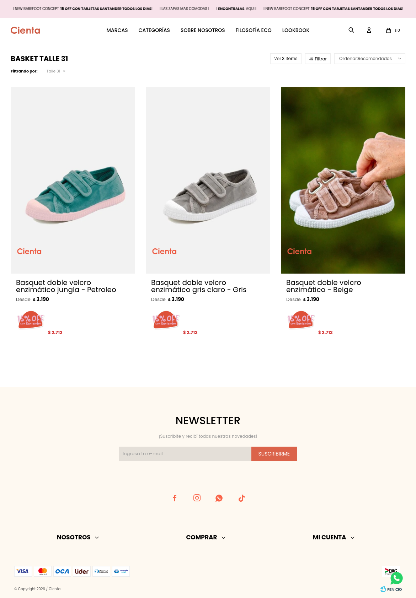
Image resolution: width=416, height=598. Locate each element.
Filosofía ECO (254, 30)
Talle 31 (53, 71)
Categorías (154, 30)
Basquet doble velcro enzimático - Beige (323, 286)
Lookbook (296, 30)
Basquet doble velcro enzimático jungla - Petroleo (66, 286)
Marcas (117, 30)
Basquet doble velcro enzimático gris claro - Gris (198, 286)
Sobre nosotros (203, 30)
